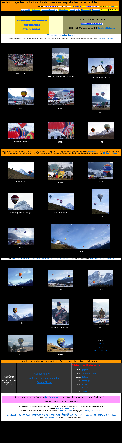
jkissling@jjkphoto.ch (112, 6)
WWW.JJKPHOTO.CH (65, 408)
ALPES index (100, 344)
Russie (84, 384)
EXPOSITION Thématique (105, 415)
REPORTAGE (54, 415)
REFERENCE (67, 415)
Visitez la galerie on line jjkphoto (61, 35)
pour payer (92, 151)
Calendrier (36, 10)
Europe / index (44, 382)
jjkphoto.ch (17, 258)
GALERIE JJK (56, 258)
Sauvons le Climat (89, 373)
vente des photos (43, 258)
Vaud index (100, 347)
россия (32, 258)
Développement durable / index (43, 378)
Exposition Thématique (49, 10)
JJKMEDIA (66, 258)
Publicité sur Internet (83, 415)
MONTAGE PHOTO (40, 415)
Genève (85, 391)
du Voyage (86, 381)
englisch (26, 258)
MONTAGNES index (101, 350)
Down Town (86, 388)
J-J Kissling (86, 411)
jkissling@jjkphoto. (110, 153)
